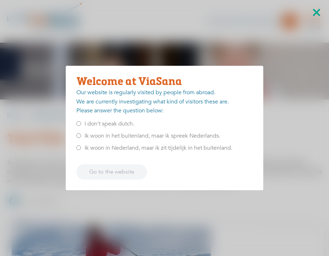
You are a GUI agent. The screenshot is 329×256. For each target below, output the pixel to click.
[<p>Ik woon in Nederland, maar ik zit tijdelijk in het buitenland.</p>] (78, 147)
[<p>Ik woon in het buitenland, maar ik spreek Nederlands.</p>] (78, 135)
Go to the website (111, 172)
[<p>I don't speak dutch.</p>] (78, 123)
